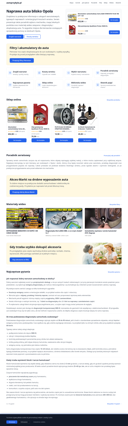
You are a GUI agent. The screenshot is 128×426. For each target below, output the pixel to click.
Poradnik (94, 3)
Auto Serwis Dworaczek (13, 235)
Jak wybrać (85, 3)
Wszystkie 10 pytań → (114, 404)
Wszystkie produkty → (114, 100)
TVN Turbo (88, 235)
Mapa (71, 3)
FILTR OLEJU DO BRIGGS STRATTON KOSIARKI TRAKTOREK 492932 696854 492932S (63, 130)
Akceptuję (12, 422)
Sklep (105, 3)
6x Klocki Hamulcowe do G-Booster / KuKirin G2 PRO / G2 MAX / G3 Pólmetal (86, 130)
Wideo (111, 3)
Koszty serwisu (32, 37)
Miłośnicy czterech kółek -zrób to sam (57, 235)
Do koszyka (114, 20)
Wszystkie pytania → (115, 272)
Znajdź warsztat (15, 37)
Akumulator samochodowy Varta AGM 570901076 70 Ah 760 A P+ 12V (17, 130)
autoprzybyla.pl (14, 2)
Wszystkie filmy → (116, 204)
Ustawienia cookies (39, 422)
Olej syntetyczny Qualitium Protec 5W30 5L (93, 26)
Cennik (77, 3)
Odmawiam (24, 422)
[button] (24, 218)
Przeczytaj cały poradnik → (113, 155)
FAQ (100, 3)
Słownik (118, 3)
